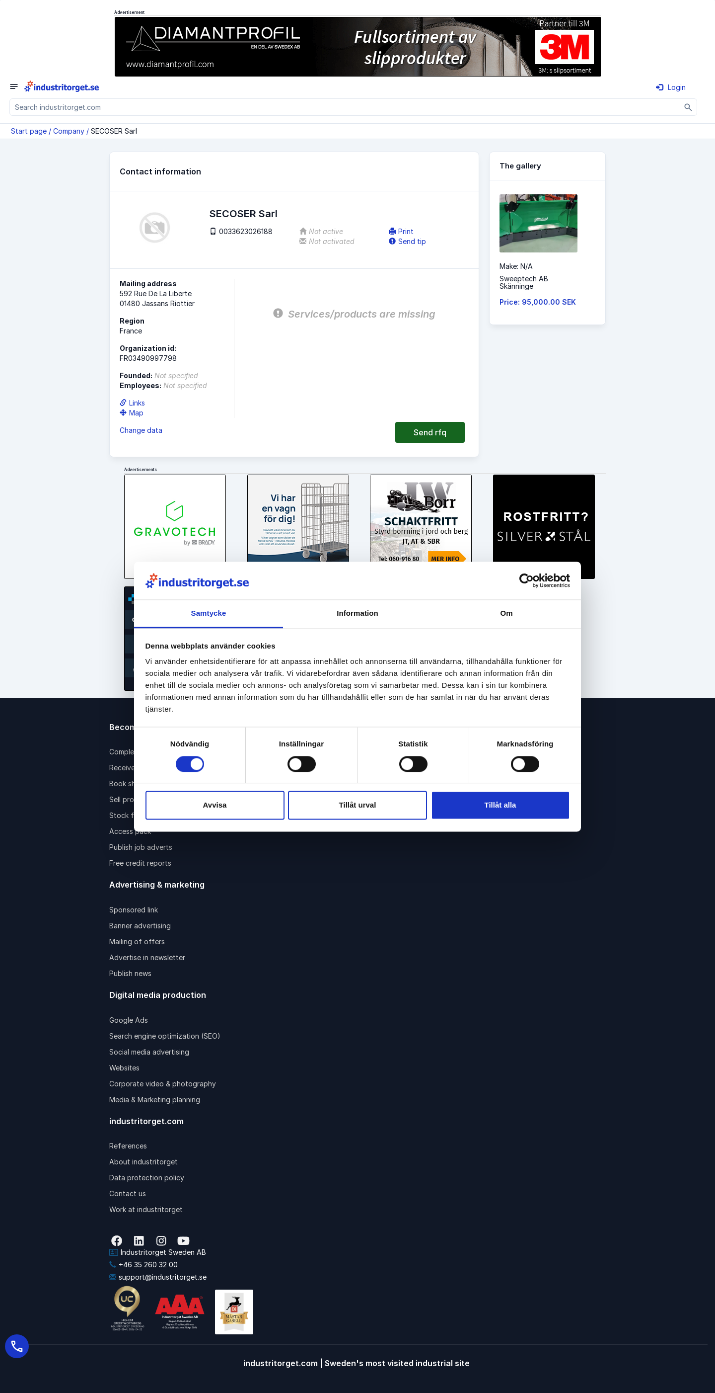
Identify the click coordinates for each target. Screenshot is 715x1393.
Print (401, 231)
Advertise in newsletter (147, 957)
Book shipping (132, 783)
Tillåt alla (500, 805)
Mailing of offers (137, 941)
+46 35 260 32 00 (143, 1264)
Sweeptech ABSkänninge (524, 282)
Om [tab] (506, 613)
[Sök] (688, 107)
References (128, 1146)
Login (671, 87)
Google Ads (128, 1020)
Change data (141, 430)
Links (132, 403)
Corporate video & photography (162, 1083)
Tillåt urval (357, 805)
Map (131, 413)
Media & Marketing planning (154, 1099)
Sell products (131, 799)
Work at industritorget (146, 1209)
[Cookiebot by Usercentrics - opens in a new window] (526, 580)
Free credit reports (140, 863)
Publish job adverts (140, 847)
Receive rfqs (130, 767)
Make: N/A (516, 266)
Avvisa (215, 805)
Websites (124, 1068)
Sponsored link (133, 909)
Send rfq (430, 432)
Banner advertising (140, 925)
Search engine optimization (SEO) (164, 1036)
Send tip (407, 241)
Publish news (130, 973)
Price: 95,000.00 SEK (538, 302)
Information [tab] (357, 613)
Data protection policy (146, 1177)
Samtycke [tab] (208, 613)
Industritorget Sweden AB (157, 1252)
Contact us (127, 1193)
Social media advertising (149, 1052)
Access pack (130, 831)
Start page (29, 131)
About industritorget (143, 1161)
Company (68, 131)
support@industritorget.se (158, 1277)
